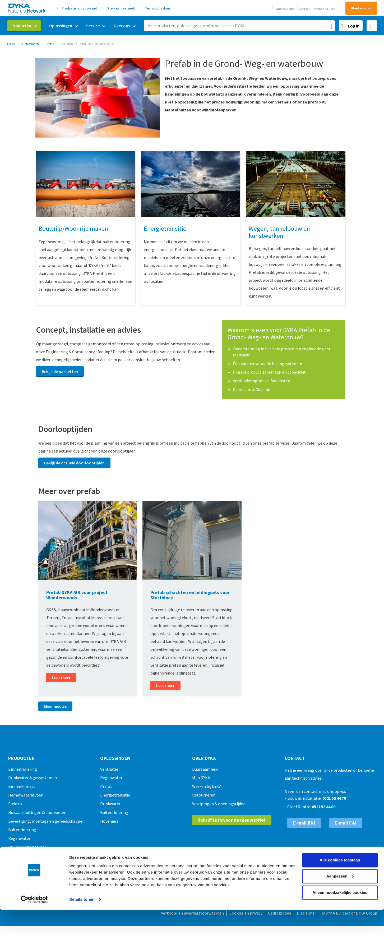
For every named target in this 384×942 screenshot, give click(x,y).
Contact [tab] (295, 758)
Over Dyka (204, 758)
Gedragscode (279, 913)
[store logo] (27, 8)
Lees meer (61, 677)
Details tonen (81, 868)
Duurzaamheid (205, 769)
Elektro (15, 803)
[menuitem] (24, 25)
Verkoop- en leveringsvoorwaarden (192, 913)
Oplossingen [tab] (115, 758)
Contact (304, 9)
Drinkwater (110, 803)
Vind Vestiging (285, 9)
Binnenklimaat (21, 786)
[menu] (73, 25)
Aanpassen (340, 845)
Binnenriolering (22, 769)
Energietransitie (115, 795)
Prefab (50, 44)
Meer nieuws (55, 706)
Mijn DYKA (201, 777)
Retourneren (203, 795)
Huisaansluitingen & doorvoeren (37, 812)
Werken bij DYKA (325, 9)
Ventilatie (109, 769)
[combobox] (239, 25)
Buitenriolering (114, 812)
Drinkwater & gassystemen (32, 777)
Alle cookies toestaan (340, 829)
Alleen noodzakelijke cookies (339, 861)
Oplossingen (30, 44)
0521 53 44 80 (323, 806)
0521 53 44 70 (334, 798)
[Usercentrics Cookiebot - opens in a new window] (34, 869)
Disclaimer (306, 913)
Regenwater (111, 777)
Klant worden (361, 8)
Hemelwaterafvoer (25, 795)
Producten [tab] (21, 758)
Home (11, 44)
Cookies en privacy (245, 913)
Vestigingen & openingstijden (219, 803)
